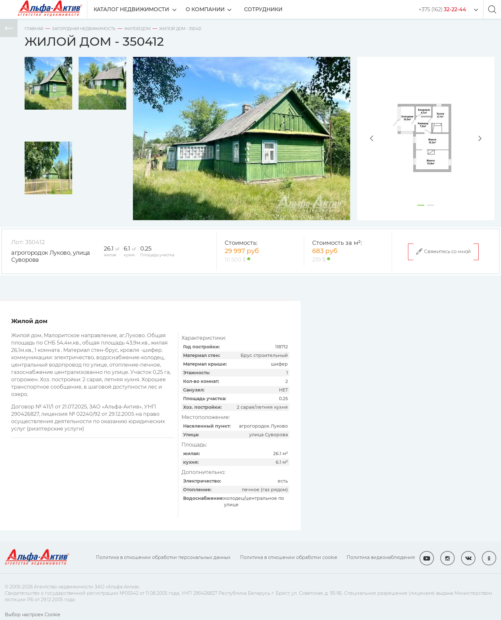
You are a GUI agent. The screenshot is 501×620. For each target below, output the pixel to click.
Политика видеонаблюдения (381, 557)
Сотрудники (268, 9)
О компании (209, 9)
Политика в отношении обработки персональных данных (163, 557)
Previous (365, 138)
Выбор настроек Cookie (32, 614)
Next (486, 138)
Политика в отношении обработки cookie (288, 557)
